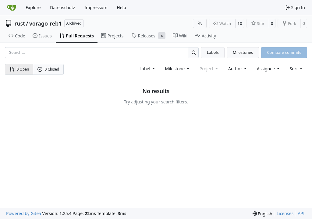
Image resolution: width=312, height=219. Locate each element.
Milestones (243, 52)
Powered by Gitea (23, 213)
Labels (213, 52)
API (301, 213)
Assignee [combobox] (268, 68)
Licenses (285, 213)
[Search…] (194, 52)
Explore (33, 7)
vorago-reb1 (45, 23)
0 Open (19, 69)
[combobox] (148, 68)
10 (239, 23)
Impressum (95, 7)
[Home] (11, 7)
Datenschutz (62, 7)
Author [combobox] (237, 68)
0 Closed (48, 69)
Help (121, 7)
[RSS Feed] (200, 23)
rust (20, 23)
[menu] (296, 68)
